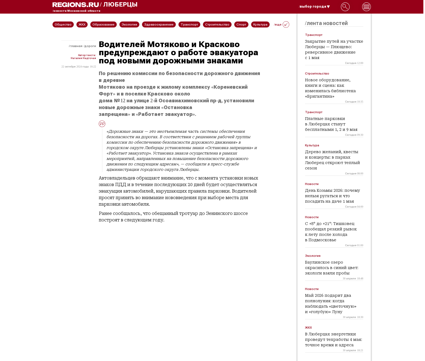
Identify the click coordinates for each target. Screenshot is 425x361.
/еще (281, 24)
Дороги (90, 46)
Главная (76, 46)
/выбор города (314, 6)
